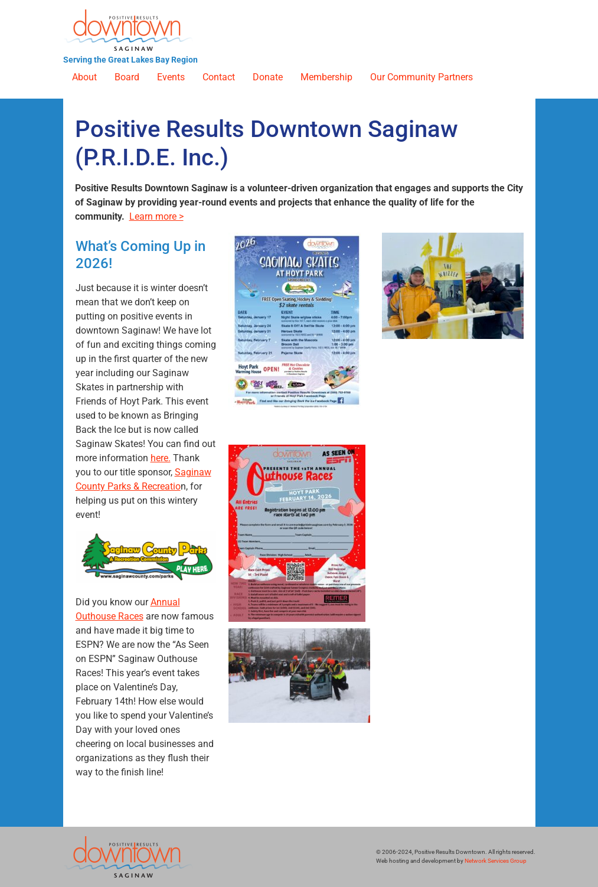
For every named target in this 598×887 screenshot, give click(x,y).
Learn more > (156, 216)
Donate (268, 77)
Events (171, 77)
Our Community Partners (421, 77)
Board (127, 77)
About (84, 77)
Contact (218, 77)
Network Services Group (496, 860)
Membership (326, 77)
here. (161, 458)
